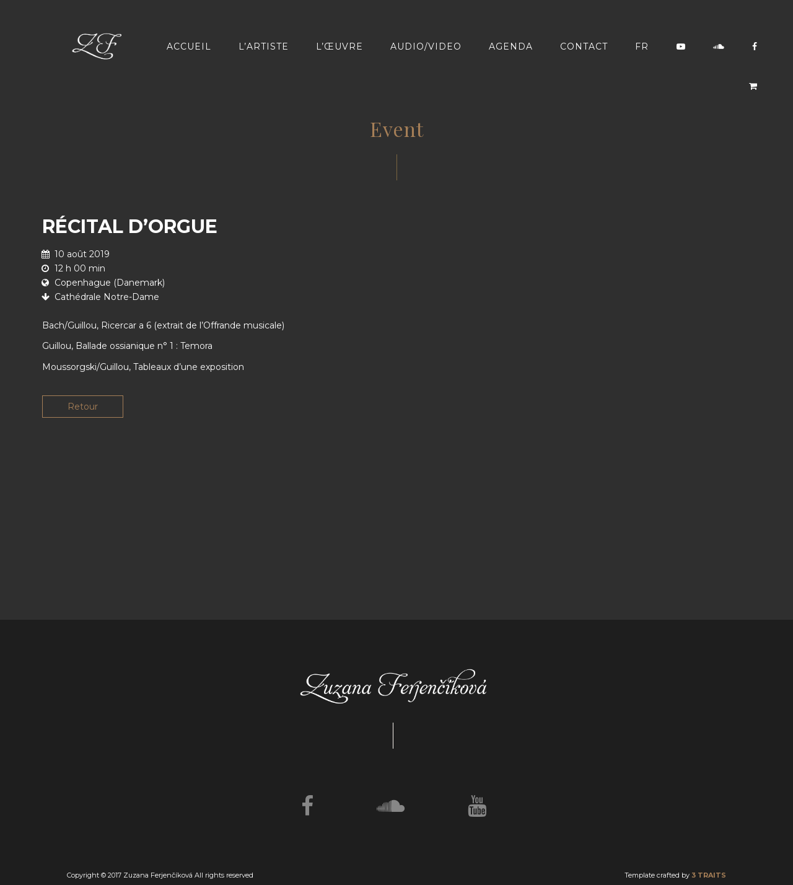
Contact (584, 46)
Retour (83, 406)
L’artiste (264, 46)
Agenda (511, 46)
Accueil (189, 46)
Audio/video (426, 46)
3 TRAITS (708, 875)
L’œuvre (339, 46)
